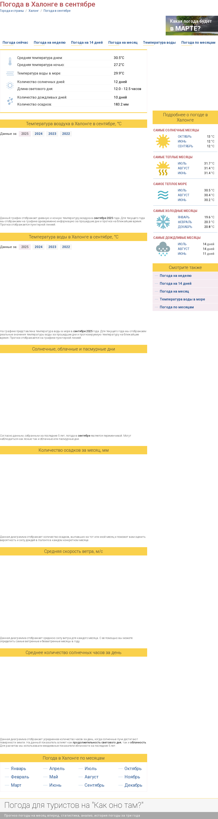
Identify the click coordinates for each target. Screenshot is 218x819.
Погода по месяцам (198, 42)
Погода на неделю (50, 42)
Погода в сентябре (57, 10)
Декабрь (133, 785)
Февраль (20, 776)
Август (92, 776)
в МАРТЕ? (185, 28)
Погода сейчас (15, 42)
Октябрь (133, 768)
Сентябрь (94, 785)
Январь (18, 768)
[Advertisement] (79, 25)
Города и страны (12, 10)
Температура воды (159, 42)
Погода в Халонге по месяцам (74, 758)
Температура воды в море (182, 299)
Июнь (55, 785)
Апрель (57, 768)
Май (53, 776)
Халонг (34, 10)
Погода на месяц (123, 42)
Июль (91, 768)
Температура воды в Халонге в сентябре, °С (73, 236)
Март (16, 785)
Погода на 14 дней (87, 42)
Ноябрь (132, 776)
